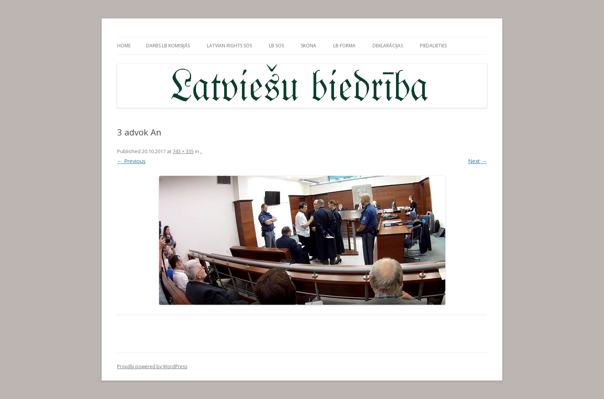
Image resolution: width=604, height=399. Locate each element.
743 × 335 (183, 151)
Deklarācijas (387, 45)
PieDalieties (433, 45)
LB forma (344, 45)
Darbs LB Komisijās (168, 45)
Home (124, 45)
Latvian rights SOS (229, 45)
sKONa (308, 45)
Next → (477, 161)
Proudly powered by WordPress (152, 366)
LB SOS (276, 45)
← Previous (131, 161)
